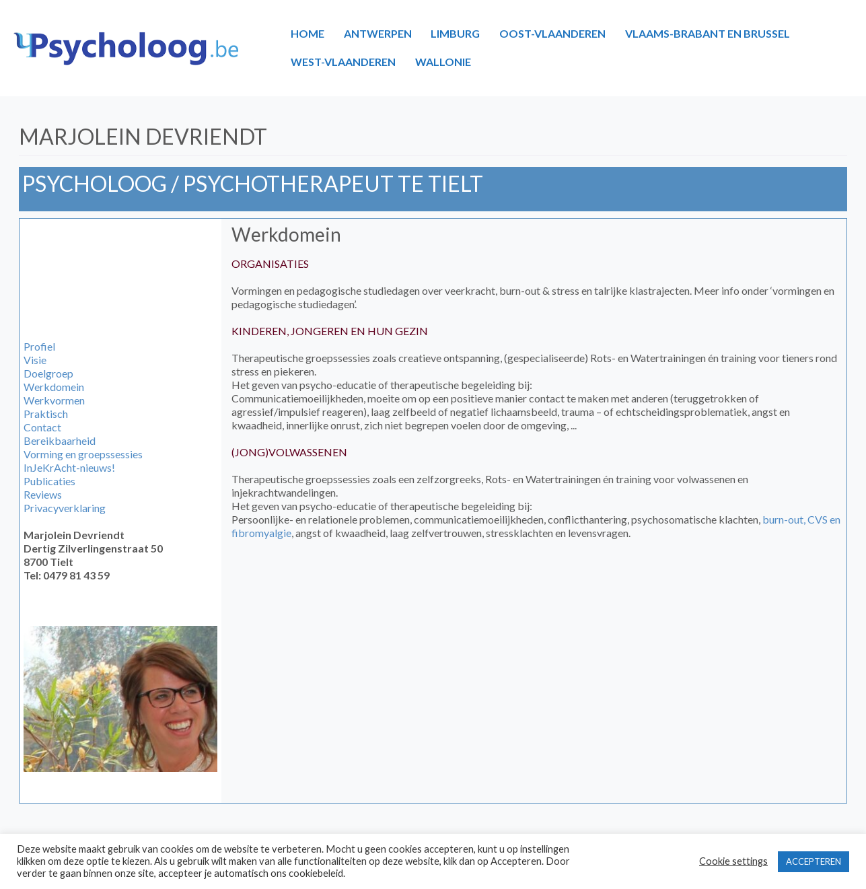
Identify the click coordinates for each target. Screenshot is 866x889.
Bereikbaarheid (60, 440)
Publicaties (49, 480)
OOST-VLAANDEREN (552, 33)
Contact (42, 427)
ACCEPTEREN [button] (813, 861)
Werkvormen (54, 400)
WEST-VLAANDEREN (343, 61)
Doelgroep (48, 373)
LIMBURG (455, 33)
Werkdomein (54, 386)
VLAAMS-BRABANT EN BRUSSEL (707, 33)
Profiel (39, 346)
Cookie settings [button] (733, 861)
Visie (35, 359)
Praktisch (46, 413)
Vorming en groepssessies (83, 454)
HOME (307, 33)
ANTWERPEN (378, 33)
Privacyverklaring (65, 507)
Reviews (43, 494)
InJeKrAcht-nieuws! (69, 467)
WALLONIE (443, 61)
